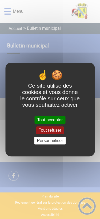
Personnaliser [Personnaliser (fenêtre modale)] (50, 140)
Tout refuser (50, 130)
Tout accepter (50, 120)
